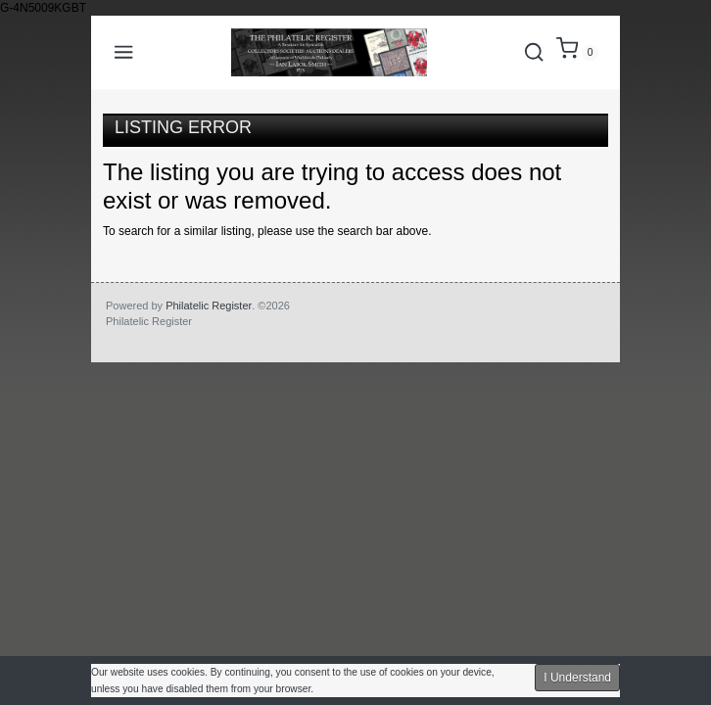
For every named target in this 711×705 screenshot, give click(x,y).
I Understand (577, 677)
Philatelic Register (209, 305)
